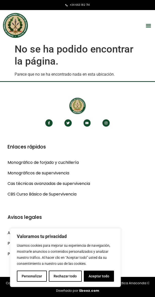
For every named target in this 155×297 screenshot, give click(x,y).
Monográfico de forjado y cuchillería (43, 162)
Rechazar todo (65, 276)
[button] (148, 25)
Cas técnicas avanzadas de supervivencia (49, 183)
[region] (65, 257)
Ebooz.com (89, 290)
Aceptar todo (99, 276)
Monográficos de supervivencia (38, 173)
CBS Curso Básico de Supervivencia (42, 194)
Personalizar (32, 276)
